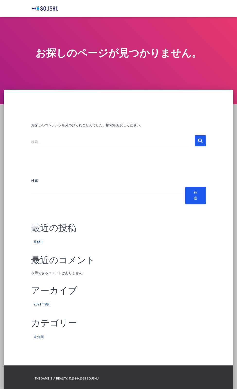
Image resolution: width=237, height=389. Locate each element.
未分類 (39, 337)
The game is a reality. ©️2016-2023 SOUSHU (67, 378)
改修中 (39, 242)
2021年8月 (42, 304)
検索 (34, 181)
